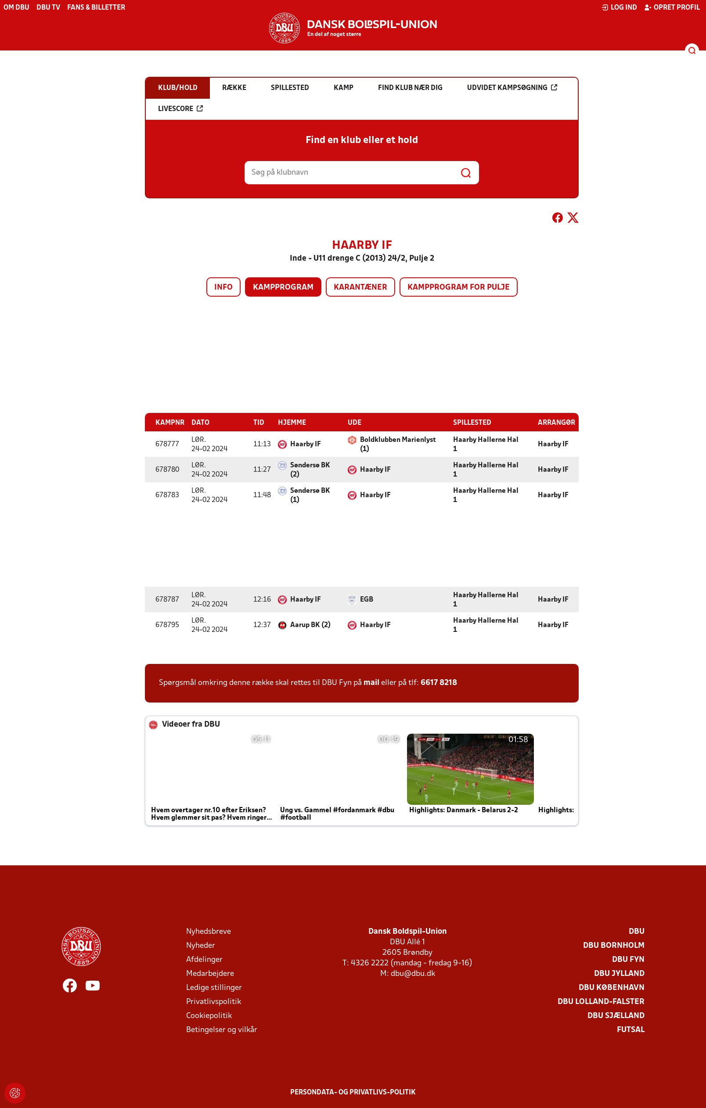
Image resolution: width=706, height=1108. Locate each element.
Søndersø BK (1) (310, 495)
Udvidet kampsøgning (512, 87)
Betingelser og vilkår (221, 1029)
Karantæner (360, 287)
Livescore (180, 108)
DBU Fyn (628, 959)
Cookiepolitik (209, 1015)
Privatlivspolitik (213, 1001)
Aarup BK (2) (310, 625)
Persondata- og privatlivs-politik (353, 1092)
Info (223, 287)
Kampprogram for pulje (458, 287)
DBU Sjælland (616, 1015)
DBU (637, 931)
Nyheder (200, 945)
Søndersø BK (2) (310, 469)
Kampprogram (283, 287)
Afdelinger (204, 959)
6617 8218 (439, 682)
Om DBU (16, 8)
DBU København (612, 987)
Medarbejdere (210, 973)
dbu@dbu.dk (413, 973)
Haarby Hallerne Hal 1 (486, 444)
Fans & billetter (96, 8)
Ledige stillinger (214, 987)
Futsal (631, 1029)
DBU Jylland (619, 973)
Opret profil (672, 7)
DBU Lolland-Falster (601, 1001)
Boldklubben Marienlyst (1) (398, 444)
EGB (366, 599)
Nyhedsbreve (208, 931)
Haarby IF (305, 444)
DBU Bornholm (614, 945)
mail (371, 682)
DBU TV (48, 8)
